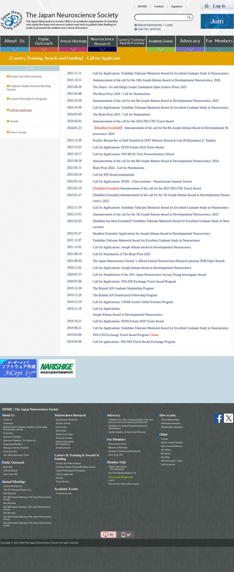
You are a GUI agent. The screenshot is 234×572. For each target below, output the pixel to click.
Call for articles (168, 464)
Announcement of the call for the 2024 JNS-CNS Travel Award (133, 121)
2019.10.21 (74, 321)
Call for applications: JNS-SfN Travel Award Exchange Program (134, 342)
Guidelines (8, 423)
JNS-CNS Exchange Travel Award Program (125, 335)
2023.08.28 (74, 161)
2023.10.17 (74, 154)
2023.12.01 (74, 147)
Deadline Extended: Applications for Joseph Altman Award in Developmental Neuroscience (151, 233)
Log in (111, 480)
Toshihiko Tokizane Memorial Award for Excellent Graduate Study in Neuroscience (146, 240)
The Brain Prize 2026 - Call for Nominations (121, 94)
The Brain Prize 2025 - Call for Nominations (121, 114)
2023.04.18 (74, 174)
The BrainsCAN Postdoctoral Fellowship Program (125, 295)
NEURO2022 (9, 513)
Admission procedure (171, 423)
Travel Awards (18, 132)
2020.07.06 (74, 281)
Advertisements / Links (171, 460)
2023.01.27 (74, 195)
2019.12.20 (74, 288)
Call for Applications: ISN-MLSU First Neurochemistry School (133, 154)
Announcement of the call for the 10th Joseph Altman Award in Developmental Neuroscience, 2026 (156, 80)
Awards (14, 121)
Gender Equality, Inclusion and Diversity (127, 432)
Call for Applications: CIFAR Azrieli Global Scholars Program (133, 302)
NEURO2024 (9, 503)
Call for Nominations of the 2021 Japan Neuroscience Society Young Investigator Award (149, 274)
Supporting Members (13, 444)
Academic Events (64, 493)
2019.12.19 (74, 302)
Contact (159, 6)
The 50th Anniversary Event (16, 455)
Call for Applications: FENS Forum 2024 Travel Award (128, 147)
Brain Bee (7, 467)
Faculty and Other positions (26, 76)
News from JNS (10, 474)
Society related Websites (172, 442)
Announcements (63, 447)
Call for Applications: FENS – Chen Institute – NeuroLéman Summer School (142, 181)
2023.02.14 (74, 181)
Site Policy (166, 450)
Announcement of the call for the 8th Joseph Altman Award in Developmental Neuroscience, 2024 (156, 161)
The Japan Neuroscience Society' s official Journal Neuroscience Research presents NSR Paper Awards (159, 261)
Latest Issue (61, 427)
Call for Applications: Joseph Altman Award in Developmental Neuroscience (142, 247)
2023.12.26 (74, 140)
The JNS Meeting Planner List (17, 489)
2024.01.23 (74, 128)
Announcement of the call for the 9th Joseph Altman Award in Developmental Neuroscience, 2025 (156, 100)
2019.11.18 (74, 308)
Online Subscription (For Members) (65, 442)
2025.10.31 (74, 80)
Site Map (165, 457)
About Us (7, 419)
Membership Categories (172, 427)
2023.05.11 (74, 167)
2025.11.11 (74, 73)
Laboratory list (10, 451)
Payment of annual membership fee (124, 451)
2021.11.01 (74, 247)
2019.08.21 (74, 328)
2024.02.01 (74, 121)
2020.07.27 (74, 274)
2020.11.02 (74, 267)
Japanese (176, 6)
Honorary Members (12, 437)
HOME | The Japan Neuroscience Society (30, 409)
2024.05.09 (74, 114)
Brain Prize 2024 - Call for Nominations (118, 168)
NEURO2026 (9, 493)
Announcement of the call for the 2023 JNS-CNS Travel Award (147, 188)
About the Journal (64, 438)
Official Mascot (10, 470)
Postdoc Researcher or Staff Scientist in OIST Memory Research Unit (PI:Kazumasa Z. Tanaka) (154, 140)
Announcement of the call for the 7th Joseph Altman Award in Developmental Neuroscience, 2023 (156, 214)
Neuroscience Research (66, 419)
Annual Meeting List (12, 486)
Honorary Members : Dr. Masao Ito (19, 440)
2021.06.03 (74, 260)
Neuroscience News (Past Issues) (123, 484)
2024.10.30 (74, 100)
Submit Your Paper (64, 434)
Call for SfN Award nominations (113, 174)
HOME (142, 6)
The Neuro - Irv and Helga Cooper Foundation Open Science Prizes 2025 (140, 87)
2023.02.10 (74, 188)
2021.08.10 (74, 254)
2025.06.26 (74, 87)
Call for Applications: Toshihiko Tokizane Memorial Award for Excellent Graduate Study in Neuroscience (161, 73)
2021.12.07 (74, 240)
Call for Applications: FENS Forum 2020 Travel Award (128, 321)
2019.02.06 (74, 334)
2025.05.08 (74, 93)
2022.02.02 (74, 221)
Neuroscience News (117, 444)
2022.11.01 (74, 214)
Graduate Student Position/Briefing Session (76, 467)
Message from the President (16, 447)
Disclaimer (166, 453)
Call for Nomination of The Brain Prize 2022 (121, 254)
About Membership (170, 419)
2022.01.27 (74, 233)
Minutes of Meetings (117, 447)
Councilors (8, 433)
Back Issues (61, 430)
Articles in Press (63, 423)
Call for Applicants (64, 474)
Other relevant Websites (172, 446)
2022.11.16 (74, 207)
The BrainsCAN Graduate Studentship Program (123, 288)
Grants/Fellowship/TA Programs (28, 98)
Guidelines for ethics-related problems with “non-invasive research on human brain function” (131, 420)
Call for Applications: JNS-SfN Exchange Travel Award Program (134, 281)
